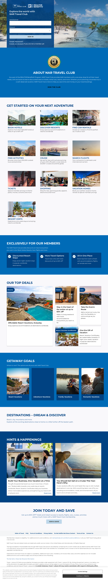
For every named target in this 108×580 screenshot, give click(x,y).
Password (12, 27)
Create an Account (16, 44)
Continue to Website (82, 576)
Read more (47, 493)
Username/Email (13, 19)
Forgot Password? (16, 41)
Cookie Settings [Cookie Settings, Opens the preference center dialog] (82, 571)
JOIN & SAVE (54, 521)
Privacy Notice (48, 533)
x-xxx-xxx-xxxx (11, 539)
